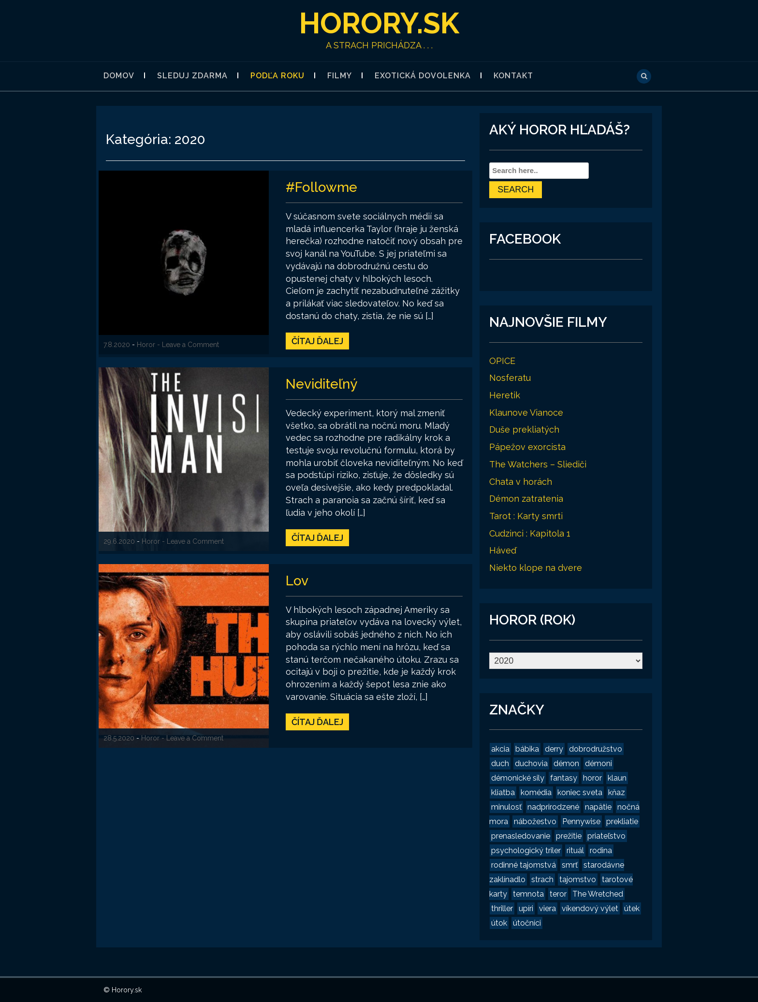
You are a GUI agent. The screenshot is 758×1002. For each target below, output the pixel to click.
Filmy (339, 75)
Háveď (502, 550)
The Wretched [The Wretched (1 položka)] (597, 894)
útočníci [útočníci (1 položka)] (527, 923)
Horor (146, 345)
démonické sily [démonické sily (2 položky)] (517, 778)
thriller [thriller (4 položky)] (502, 908)
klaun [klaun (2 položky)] (617, 778)
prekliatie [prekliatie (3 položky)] (622, 821)
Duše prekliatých (524, 429)
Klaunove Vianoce (526, 412)
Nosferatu (510, 378)
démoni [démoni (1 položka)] (598, 763)
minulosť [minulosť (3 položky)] (506, 807)
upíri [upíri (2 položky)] (526, 908)
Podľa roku (277, 75)
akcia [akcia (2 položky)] (500, 749)
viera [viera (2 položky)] (547, 908)
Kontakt (513, 75)
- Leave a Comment (188, 345)
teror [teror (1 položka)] (558, 894)
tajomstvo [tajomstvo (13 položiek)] (577, 879)
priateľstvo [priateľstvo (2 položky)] (606, 836)
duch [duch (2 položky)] (500, 763)
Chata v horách (520, 482)
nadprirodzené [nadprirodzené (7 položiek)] (553, 807)
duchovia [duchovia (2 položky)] (531, 763)
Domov (118, 75)
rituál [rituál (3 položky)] (575, 850)
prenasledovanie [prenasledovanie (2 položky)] (520, 836)
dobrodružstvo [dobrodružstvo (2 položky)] (595, 749)
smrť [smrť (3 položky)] (570, 865)
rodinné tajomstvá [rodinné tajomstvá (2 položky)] (523, 865)
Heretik (504, 395)
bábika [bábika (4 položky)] (527, 749)
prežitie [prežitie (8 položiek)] (569, 836)
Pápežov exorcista (527, 447)
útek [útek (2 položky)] (632, 908)
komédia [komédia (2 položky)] (536, 792)
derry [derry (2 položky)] (554, 749)
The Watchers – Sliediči (537, 464)
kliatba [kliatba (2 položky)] (503, 792)
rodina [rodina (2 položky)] (601, 850)
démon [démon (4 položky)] (566, 763)
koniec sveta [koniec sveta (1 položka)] (579, 792)
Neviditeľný (322, 384)
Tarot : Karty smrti (526, 516)
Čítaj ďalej (317, 341)
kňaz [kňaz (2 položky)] (616, 792)
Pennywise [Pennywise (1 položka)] (581, 821)
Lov (297, 581)
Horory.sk (379, 23)
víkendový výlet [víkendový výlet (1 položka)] (590, 908)
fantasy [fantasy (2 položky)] (563, 778)
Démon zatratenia (526, 499)
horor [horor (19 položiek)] (592, 778)
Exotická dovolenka (423, 75)
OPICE (502, 361)
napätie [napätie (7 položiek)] (598, 807)
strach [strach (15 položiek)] (542, 879)
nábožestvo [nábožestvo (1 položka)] (535, 821)
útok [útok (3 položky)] (499, 923)
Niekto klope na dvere (535, 568)
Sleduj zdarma (192, 75)
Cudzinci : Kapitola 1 (529, 533)
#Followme (322, 187)
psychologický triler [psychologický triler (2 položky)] (526, 850)
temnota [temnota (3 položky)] (528, 894)
